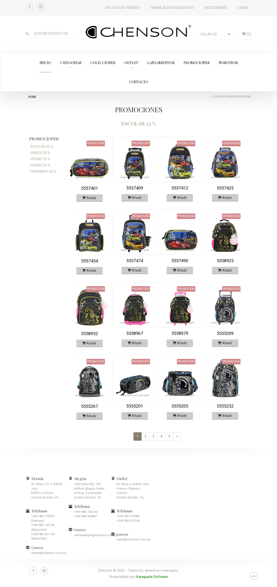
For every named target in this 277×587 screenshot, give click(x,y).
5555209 (225, 333)
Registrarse (216, 8)
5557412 (179, 187)
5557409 (134, 187)
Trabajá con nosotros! (172, 8)
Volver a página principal (232, 96)
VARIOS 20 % (40, 153)
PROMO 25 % (40, 159)
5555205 (179, 406)
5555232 (225, 406)
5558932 (89, 333)
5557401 (89, 188)
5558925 (225, 260)
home (32, 97)
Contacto (138, 81)
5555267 (89, 406)
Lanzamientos (161, 62)
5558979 (179, 333)
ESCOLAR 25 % (41, 146)
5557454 (89, 260)
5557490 (179, 260)
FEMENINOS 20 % (43, 171)
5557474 (134, 260)
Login (243, 8)
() (246, 34)
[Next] (177, 436)
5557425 (225, 187)
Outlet (131, 62)
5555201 (134, 406)
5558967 (134, 333)
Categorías (70, 62)
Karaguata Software (152, 577)
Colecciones (102, 62)
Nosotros (228, 62)
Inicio (45, 62)
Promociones (197, 62)
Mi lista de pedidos (122, 8)
